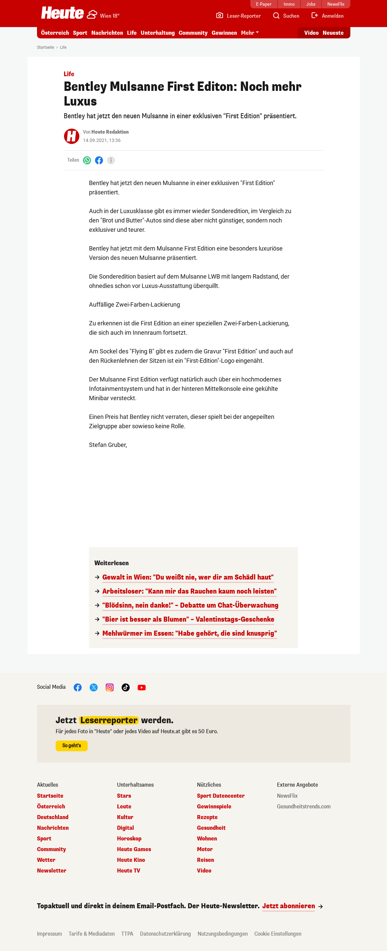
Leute (124, 806)
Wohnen (207, 838)
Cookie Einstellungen (277, 933)
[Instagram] (110, 686)
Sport (80, 32)
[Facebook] (99, 160)
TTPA (127, 933)
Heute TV (128, 870)
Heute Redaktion (110, 132)
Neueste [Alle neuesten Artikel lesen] (333, 32)
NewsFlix (287, 796)
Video (204, 870)
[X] (94, 686)
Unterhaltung (158, 32)
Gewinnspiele (214, 806)
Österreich (55, 32)
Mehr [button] (247, 32)
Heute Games (134, 849)
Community (193, 32)
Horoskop (129, 838)
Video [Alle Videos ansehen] (311, 32)
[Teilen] (111, 160)
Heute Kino (131, 860)
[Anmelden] (327, 16)
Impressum (49, 933)
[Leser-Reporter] (238, 16)
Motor (205, 849)
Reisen (205, 860)
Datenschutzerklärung (165, 933)
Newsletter (51, 870)
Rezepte (207, 817)
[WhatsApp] (87, 160)
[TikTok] (126, 686)
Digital (125, 828)
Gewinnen (224, 32)
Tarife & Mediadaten (92, 933)
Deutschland (52, 817)
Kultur (125, 817)
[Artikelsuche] (285, 16)
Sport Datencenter (221, 796)
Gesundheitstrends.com (304, 806)
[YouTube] (142, 686)
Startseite (45, 47)
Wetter (46, 860)
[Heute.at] (62, 12)
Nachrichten (107, 32)
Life (132, 32)
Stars (124, 796)
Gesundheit (211, 828)
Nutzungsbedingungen (223, 933)
